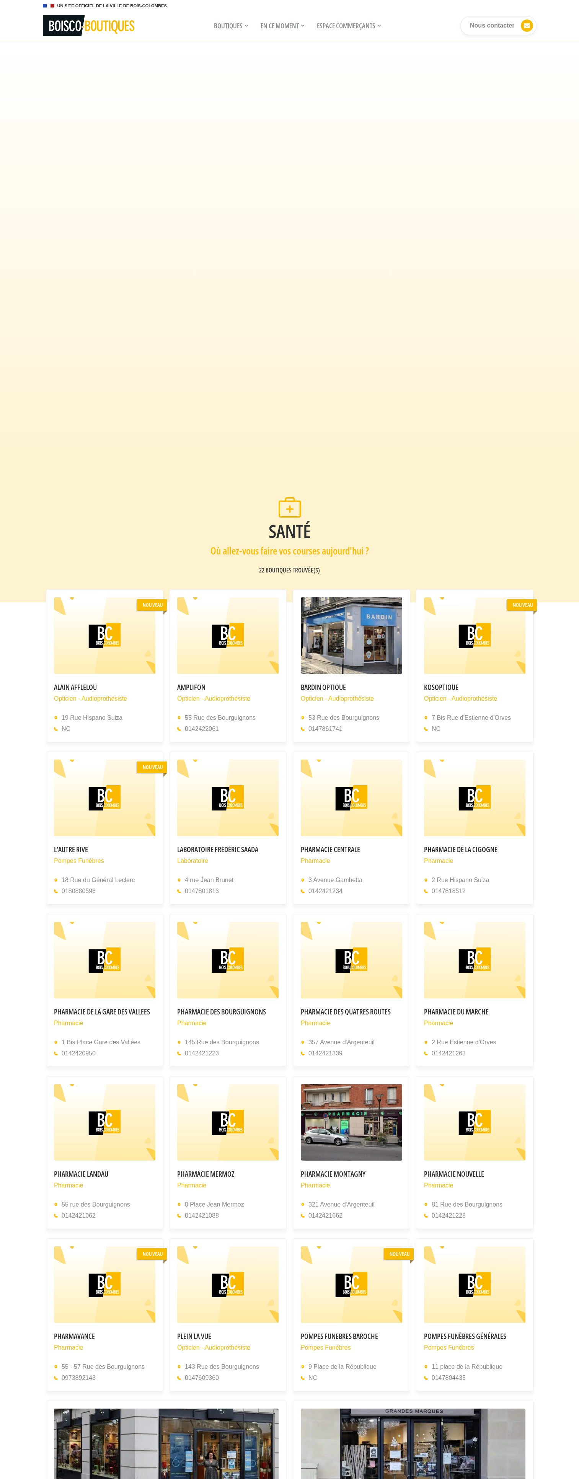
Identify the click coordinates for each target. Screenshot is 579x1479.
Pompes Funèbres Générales (465, 1336)
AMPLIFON (191, 687)
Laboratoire (192, 861)
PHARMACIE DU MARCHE (456, 1011)
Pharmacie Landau (81, 1174)
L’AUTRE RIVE (71, 849)
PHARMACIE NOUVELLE (454, 1174)
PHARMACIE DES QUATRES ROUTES (346, 1011)
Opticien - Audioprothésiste (90, 698)
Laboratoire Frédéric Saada (217, 849)
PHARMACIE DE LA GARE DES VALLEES (102, 1011)
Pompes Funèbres (79, 861)
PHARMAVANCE (74, 1336)
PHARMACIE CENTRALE (330, 849)
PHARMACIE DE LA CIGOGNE (460, 849)
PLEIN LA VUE (194, 1336)
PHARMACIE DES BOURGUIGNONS (221, 1011)
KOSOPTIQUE (441, 687)
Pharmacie (315, 861)
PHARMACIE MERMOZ (205, 1174)
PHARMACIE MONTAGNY (333, 1174)
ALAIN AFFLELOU (75, 687)
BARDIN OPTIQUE (323, 687)
